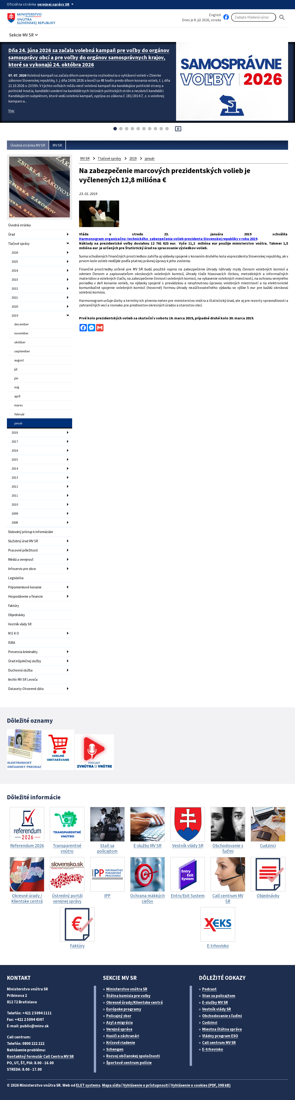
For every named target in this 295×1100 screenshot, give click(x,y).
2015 (15, 459)
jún (16, 378)
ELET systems (88, 1085)
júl (15, 369)
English (215, 14)
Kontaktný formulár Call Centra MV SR (40, 1056)
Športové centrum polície (129, 1062)
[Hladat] (282, 17)
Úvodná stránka (19, 225)
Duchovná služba (20, 670)
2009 (15, 513)
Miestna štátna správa (222, 1029)
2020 (15, 306)
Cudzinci (209, 1022)
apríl (17, 396)
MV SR (57, 145)
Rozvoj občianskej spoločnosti (133, 1055)
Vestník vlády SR (20, 624)
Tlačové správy (19, 243)
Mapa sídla (111, 1085)
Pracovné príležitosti (23, 550)
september (22, 351)
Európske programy (123, 1009)
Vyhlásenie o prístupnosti (146, 1085)
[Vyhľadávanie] (253, 17)
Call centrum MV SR (219, 1042)
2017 (15, 441)
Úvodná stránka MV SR (27, 145)
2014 (15, 468)
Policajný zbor (118, 1015)
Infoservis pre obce (22, 568)
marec (18, 405)
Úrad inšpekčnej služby (24, 661)
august (19, 360)
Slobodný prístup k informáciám (30, 532)
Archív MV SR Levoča (23, 679)
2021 (15, 297)
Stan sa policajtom (218, 995)
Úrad (11, 234)
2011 (15, 495)
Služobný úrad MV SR (23, 541)
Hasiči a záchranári (122, 1035)
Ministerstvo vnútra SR (126, 989)
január (18, 423)
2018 (15, 432)
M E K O (13, 633)
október (20, 342)
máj (16, 387)
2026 (15, 252)
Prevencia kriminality (23, 652)
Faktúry (13, 605)
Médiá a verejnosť (20, 559)
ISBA (11, 642)
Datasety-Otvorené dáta (26, 688)
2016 (15, 450)
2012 (15, 486)
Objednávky (16, 615)
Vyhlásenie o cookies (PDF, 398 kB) (201, 1085)
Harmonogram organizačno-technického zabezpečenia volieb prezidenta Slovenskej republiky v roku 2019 (168, 238)
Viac (11, 110)
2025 (15, 261)
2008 (15, 522)
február (19, 414)
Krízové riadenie (120, 1042)
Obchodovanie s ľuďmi (222, 1015)
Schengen (115, 1049)
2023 (15, 279)
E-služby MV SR (215, 1002)
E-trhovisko (212, 1049)
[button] (24, 33)
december (21, 324)
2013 (15, 477)
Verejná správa (119, 1029)
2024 (15, 270)
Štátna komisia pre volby (128, 995)
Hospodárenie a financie (25, 596)
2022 (15, 288)
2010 (15, 504)
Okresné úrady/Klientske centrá (134, 1002)
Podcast (209, 989)
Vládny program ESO (220, 1035)
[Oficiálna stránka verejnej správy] (56, 4)
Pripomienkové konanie (24, 587)
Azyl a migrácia (119, 1022)
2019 (15, 315)
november (21, 333)
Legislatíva (16, 578)
